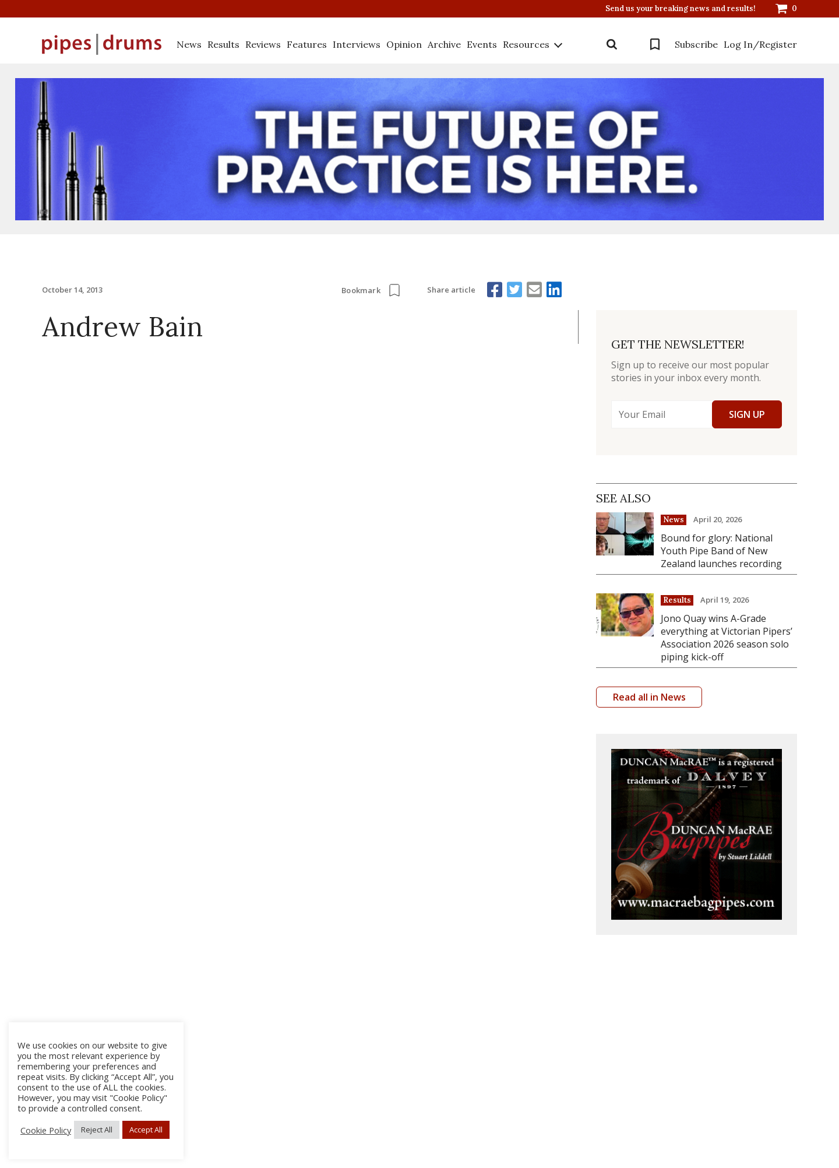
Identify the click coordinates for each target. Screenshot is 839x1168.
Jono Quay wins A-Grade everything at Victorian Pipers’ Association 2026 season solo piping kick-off (726, 637)
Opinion (404, 44)
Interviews (356, 44)
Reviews (263, 44)
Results (223, 44)
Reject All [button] (96, 1129)
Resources (526, 44)
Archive (444, 44)
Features (307, 44)
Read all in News (649, 697)
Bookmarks (655, 44)
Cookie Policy (45, 1130)
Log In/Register (760, 44)
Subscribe (696, 44)
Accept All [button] (146, 1129)
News (189, 44)
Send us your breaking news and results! (680, 8)
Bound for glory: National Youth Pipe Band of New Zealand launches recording (721, 551)
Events (482, 44)
